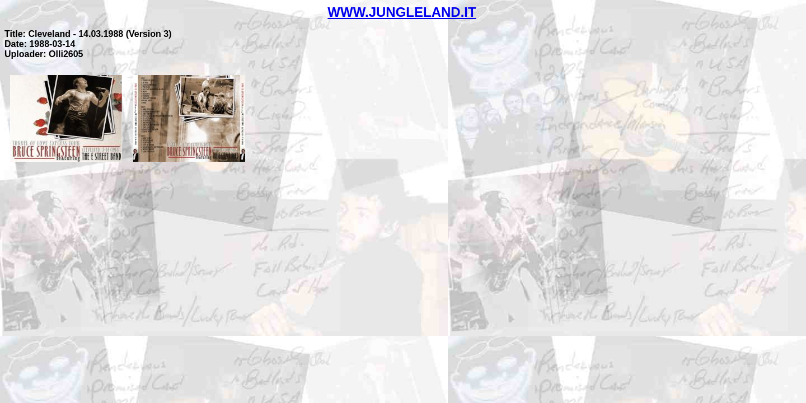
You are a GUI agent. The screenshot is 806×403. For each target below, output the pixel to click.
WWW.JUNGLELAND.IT (401, 12)
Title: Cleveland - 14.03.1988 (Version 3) (88, 34)
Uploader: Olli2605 (43, 54)
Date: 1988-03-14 (39, 44)
